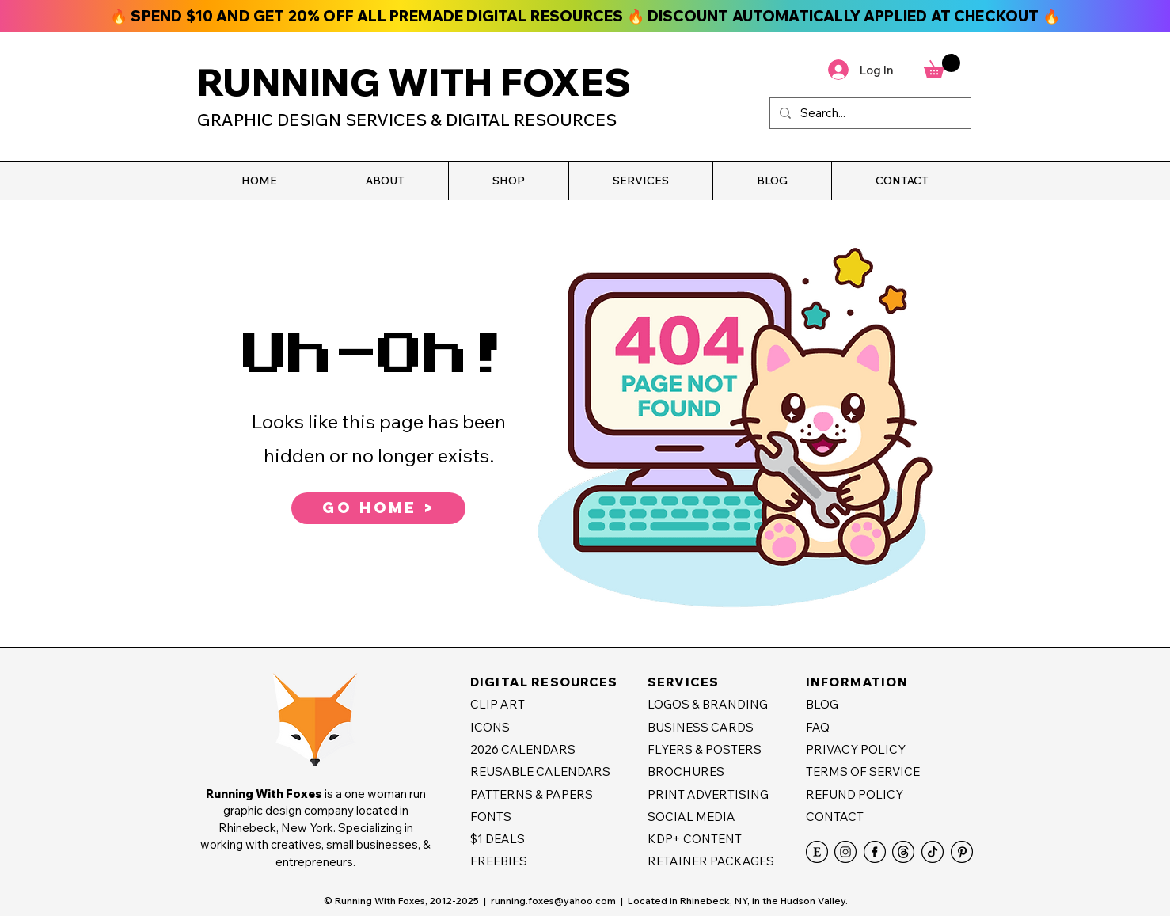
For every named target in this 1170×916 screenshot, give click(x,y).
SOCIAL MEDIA (691, 816)
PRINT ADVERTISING (708, 794)
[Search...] (868, 113)
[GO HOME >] (378, 508)
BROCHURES (686, 771)
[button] (384, 180)
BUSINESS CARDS (701, 727)
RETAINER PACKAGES (711, 860)
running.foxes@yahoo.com (553, 900)
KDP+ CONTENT (695, 838)
